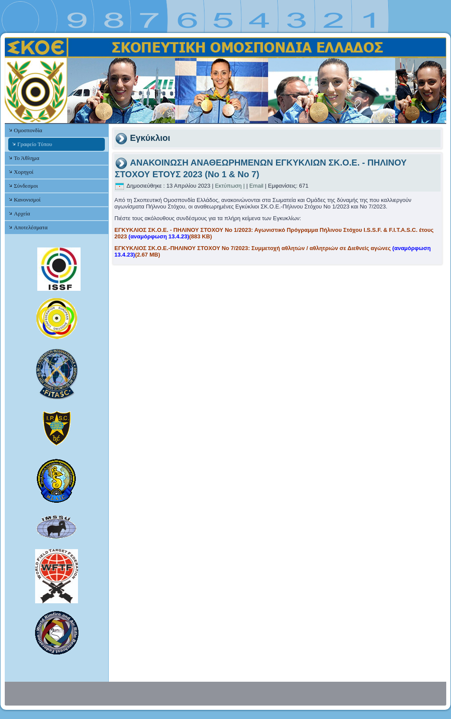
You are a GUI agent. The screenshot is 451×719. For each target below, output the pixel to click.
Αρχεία (22, 213)
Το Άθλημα (26, 158)
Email (256, 185)
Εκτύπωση (228, 185)
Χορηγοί (23, 172)
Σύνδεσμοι (26, 185)
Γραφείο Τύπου (34, 144)
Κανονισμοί (27, 199)
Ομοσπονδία (28, 130)
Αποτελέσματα (31, 227)
